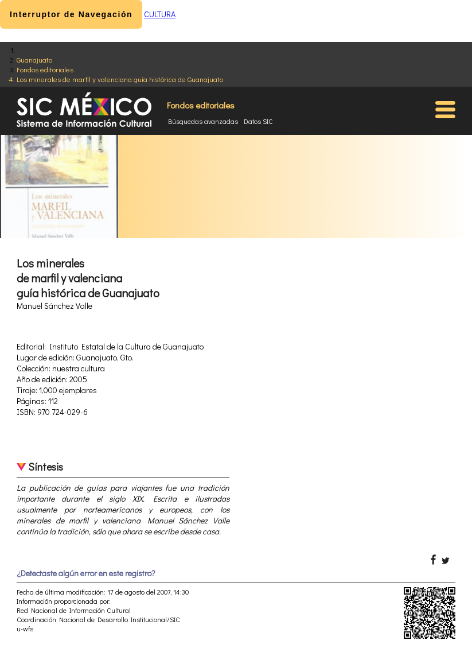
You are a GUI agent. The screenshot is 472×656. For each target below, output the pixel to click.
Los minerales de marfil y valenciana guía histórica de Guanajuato (120, 79)
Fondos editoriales (45, 69)
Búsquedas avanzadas (203, 121)
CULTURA (159, 14)
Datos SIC (258, 121)
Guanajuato (34, 59)
